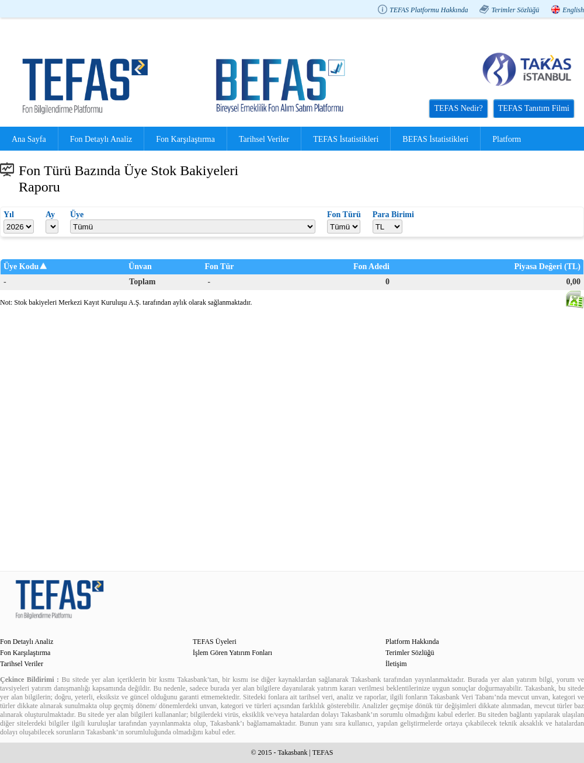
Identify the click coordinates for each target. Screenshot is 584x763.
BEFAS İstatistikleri (435, 139)
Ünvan (140, 266)
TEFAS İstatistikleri (345, 139)
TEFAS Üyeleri (215, 641)
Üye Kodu (21, 266)
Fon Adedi (371, 266)
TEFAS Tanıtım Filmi (533, 108)
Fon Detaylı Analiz (101, 139)
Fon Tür (219, 266)
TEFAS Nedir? (458, 108)
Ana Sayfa (29, 139)
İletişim (396, 664)
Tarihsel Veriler (264, 139)
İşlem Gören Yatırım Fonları (232, 653)
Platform (506, 139)
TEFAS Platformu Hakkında (429, 10)
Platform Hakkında (412, 641)
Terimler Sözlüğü (515, 10)
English (573, 10)
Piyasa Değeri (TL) (547, 266)
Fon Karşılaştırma (185, 139)
